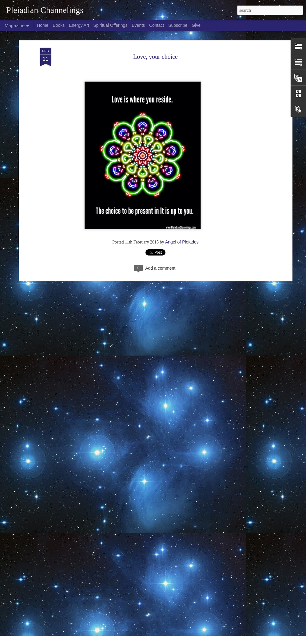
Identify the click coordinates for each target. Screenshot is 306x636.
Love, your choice (155, 48)
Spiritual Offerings (110, 25)
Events (138, 25)
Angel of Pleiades (182, 233)
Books (59, 25)
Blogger (186, 632)
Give (196, 25)
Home (42, 25)
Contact (156, 25)
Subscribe (177, 25)
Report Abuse (204, 632)
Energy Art (79, 25)
